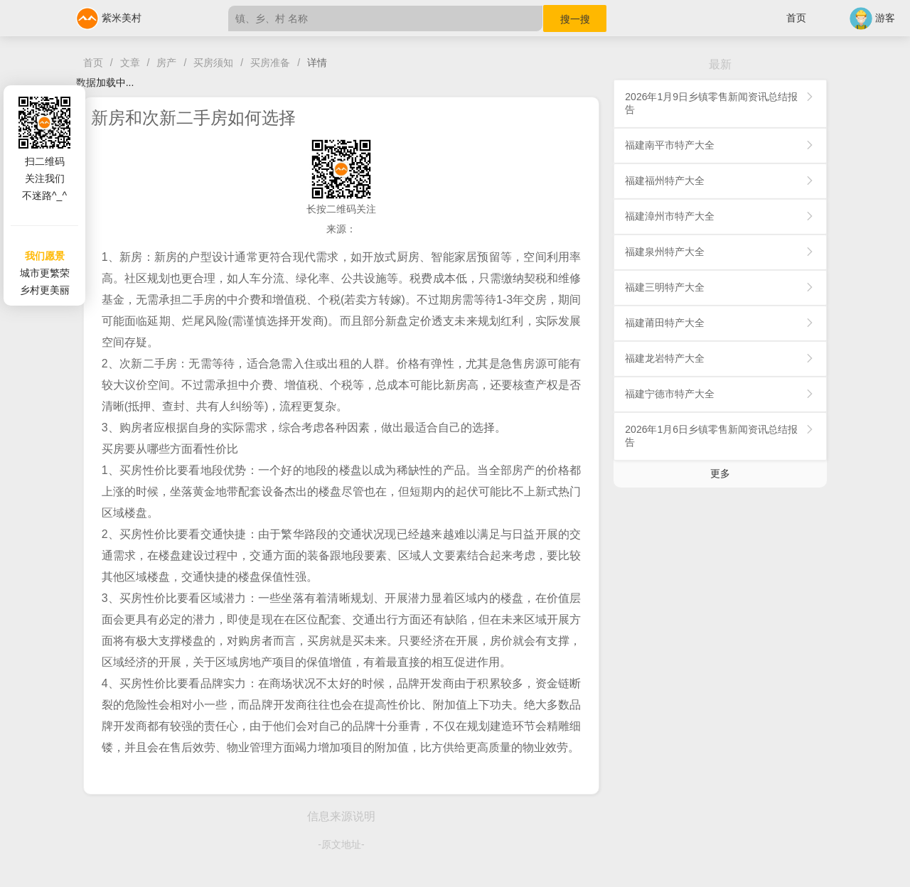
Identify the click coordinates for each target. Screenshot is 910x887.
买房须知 (213, 62)
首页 (796, 17)
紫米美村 (108, 17)
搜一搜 (575, 19)
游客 (872, 17)
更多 (720, 473)
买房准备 (270, 62)
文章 (130, 62)
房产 (166, 62)
